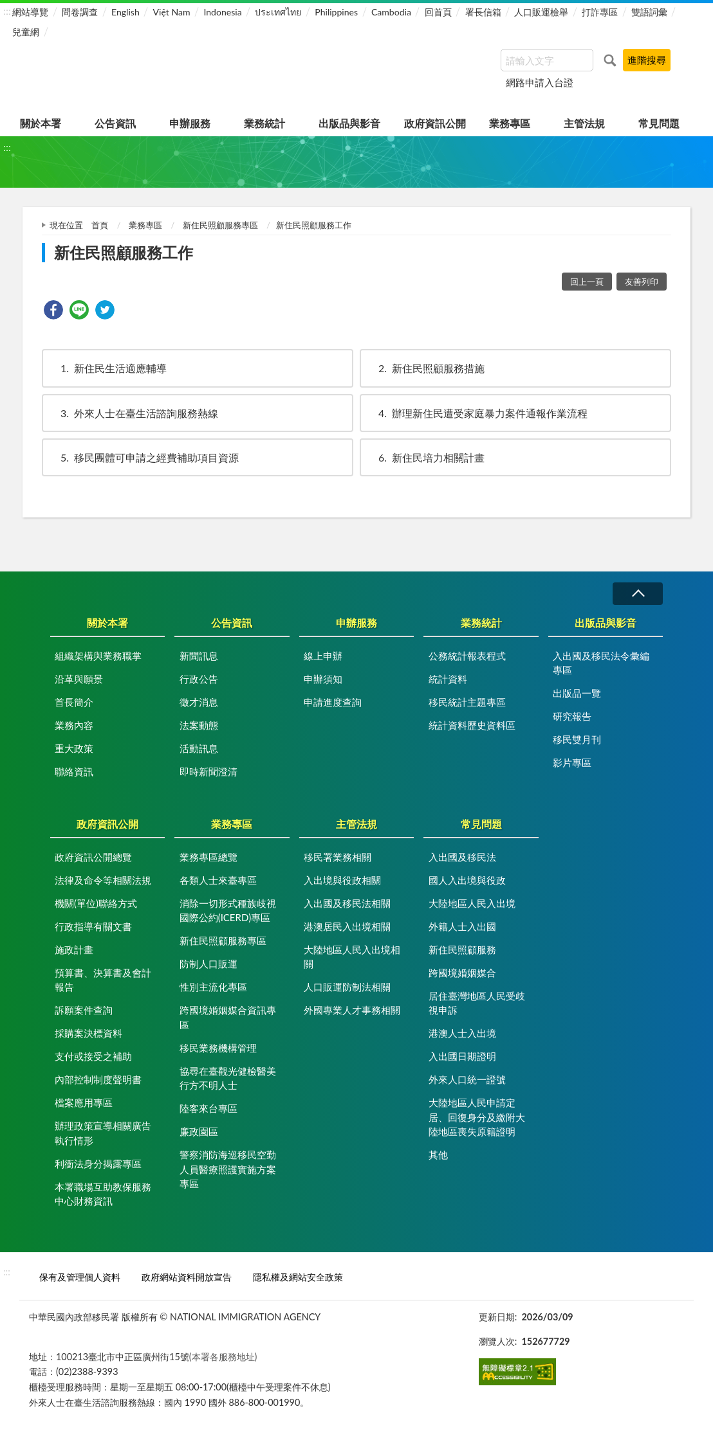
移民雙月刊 (577, 739)
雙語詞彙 (649, 11)
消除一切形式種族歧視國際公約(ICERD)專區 (228, 910)
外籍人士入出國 (462, 926)
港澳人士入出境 (462, 1033)
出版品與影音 (349, 123)
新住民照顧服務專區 (220, 225)
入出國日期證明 (462, 1056)
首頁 (99, 225)
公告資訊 (115, 123)
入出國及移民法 (462, 857)
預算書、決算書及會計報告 (103, 980)
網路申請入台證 (539, 82)
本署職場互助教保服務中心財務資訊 (103, 1194)
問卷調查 (80, 11)
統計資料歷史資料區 (472, 725)
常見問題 (659, 123)
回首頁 (438, 11)
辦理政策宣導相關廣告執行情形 (103, 1133)
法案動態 (199, 725)
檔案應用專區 (84, 1102)
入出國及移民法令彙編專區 (601, 663)
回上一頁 (587, 281)
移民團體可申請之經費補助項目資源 (143, 457)
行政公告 (199, 679)
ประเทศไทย (278, 11)
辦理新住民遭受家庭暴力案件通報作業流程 (477, 413)
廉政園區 (199, 1131)
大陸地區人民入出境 (472, 903)
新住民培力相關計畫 (425, 457)
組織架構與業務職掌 (98, 655)
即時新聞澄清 (208, 771)
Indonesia (222, 11)
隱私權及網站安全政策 (298, 1277)
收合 (638, 593)
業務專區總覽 (208, 857)
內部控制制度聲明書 (98, 1079)
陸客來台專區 (208, 1108)
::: (7, 10)
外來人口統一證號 (467, 1079)
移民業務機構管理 (218, 1048)
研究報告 (572, 716)
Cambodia (391, 11)
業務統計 (264, 123)
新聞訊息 (199, 655)
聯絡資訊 (74, 771)
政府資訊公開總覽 (93, 857)
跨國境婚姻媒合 (462, 972)
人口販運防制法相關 (347, 987)
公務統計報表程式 (467, 655)
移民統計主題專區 (467, 702)
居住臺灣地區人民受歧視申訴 (477, 1003)
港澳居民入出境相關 (347, 926)
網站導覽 (30, 11)
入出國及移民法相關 (347, 903)
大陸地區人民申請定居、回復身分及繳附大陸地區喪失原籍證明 (477, 1117)
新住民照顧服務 (462, 949)
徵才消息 (199, 702)
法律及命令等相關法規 (103, 880)
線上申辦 (323, 655)
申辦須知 (323, 679)
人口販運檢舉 (541, 11)
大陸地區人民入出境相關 (352, 957)
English (125, 11)
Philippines (336, 11)
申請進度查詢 (333, 702)
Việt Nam (171, 11)
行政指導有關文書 (93, 926)
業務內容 (74, 725)
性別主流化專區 (213, 987)
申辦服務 (189, 123)
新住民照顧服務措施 (425, 368)
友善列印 (641, 281)
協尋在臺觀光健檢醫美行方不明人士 (228, 1078)
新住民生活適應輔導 (107, 368)
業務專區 (509, 123)
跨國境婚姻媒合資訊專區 (228, 1017)
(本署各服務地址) (223, 1356)
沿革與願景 (79, 679)
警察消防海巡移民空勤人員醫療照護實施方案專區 (228, 1169)
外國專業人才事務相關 (352, 1010)
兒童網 (25, 31)
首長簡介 (74, 702)
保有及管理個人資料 (79, 1277)
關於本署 (40, 123)
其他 (438, 1154)
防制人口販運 (208, 963)
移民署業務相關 (337, 857)
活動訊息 (199, 748)
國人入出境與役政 (467, 880)
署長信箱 (483, 11)
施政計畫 (74, 949)
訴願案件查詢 (84, 1010)
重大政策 (74, 748)
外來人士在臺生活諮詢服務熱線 (133, 413)
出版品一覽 (577, 693)
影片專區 (572, 762)
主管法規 (584, 123)
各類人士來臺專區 (218, 880)
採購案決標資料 (88, 1033)
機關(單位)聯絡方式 (96, 903)
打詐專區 (600, 11)
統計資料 (448, 679)
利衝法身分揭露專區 (98, 1163)
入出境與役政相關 (342, 880)
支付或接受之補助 (93, 1056)
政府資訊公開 (435, 123)
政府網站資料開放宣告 (187, 1277)
